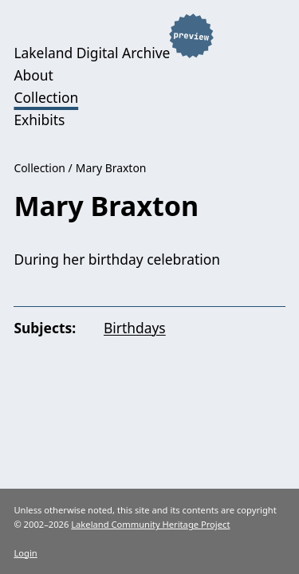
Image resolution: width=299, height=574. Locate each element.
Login (25, 553)
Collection (46, 97)
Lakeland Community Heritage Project (150, 524)
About (33, 75)
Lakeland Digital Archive (92, 52)
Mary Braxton (111, 167)
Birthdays (135, 327)
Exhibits (39, 119)
